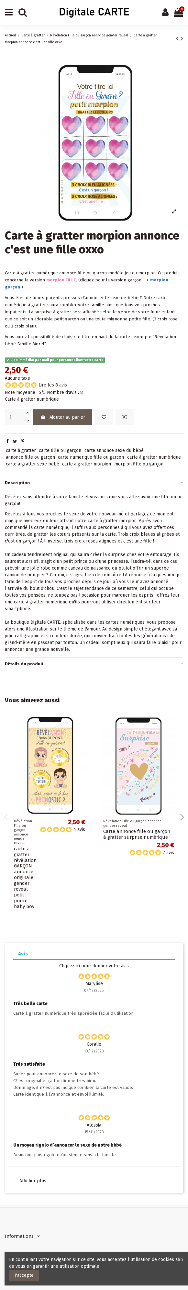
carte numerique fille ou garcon (91, 457)
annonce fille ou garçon (30, 457)
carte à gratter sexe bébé (32, 464)
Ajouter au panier (62, 417)
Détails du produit (94, 663)
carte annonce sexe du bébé (114, 450)
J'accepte (24, 1275)
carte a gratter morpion (86, 464)
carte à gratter (21, 450)
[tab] (94, 482)
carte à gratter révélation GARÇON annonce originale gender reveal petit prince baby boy (25, 877)
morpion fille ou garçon (138, 464)
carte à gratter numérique (154, 457)
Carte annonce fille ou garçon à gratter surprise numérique (136, 834)
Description (94, 482)
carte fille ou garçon (60, 450)
